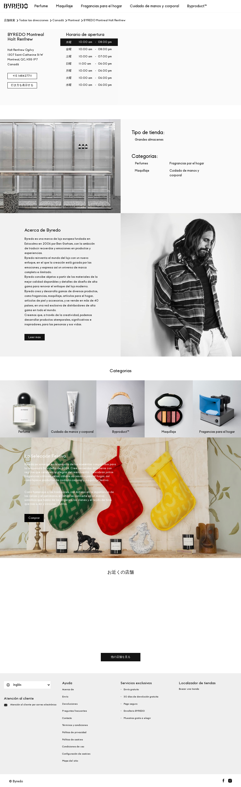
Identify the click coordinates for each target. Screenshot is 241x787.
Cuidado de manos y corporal (154, 6)
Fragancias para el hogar (101, 6)
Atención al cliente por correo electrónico (30, 705)
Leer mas (34, 337)
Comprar (34, 518)
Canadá (58, 20)
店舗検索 (9, 20)
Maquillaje (64, 6)
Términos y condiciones (75, 725)
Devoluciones (70, 704)
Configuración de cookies (76, 753)
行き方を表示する (22, 85)
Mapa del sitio (70, 760)
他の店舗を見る (120, 657)
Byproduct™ (197, 6)
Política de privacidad (74, 732)
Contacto (67, 718)
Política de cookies (72, 739)
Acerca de (68, 689)
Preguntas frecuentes (74, 711)
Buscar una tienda (189, 689)
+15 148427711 (22, 75)
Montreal (74, 20)
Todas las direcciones (33, 20)
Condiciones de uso (73, 746)
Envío (65, 696)
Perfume (41, 6)
